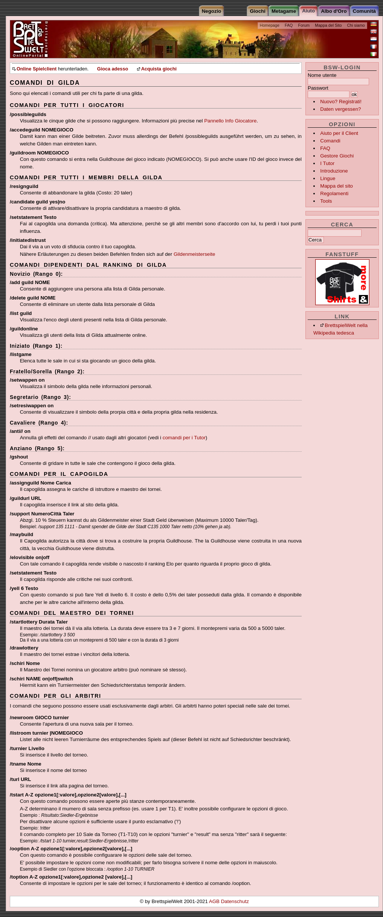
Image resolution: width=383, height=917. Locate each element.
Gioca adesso (112, 69)
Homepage (269, 25)
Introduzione (334, 171)
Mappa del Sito (328, 25)
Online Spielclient (36, 69)
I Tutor (327, 163)
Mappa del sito (336, 186)
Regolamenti (334, 193)
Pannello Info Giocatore (230, 121)
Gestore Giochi (337, 156)
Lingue (327, 178)
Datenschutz (235, 901)
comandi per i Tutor (184, 437)
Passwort (318, 88)
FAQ (289, 25)
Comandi (330, 141)
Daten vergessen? (340, 109)
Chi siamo (356, 25)
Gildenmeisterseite (194, 254)
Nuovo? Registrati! (341, 101)
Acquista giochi (159, 69)
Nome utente (322, 75)
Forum (304, 25)
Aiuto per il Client (339, 133)
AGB (215, 901)
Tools (326, 201)
